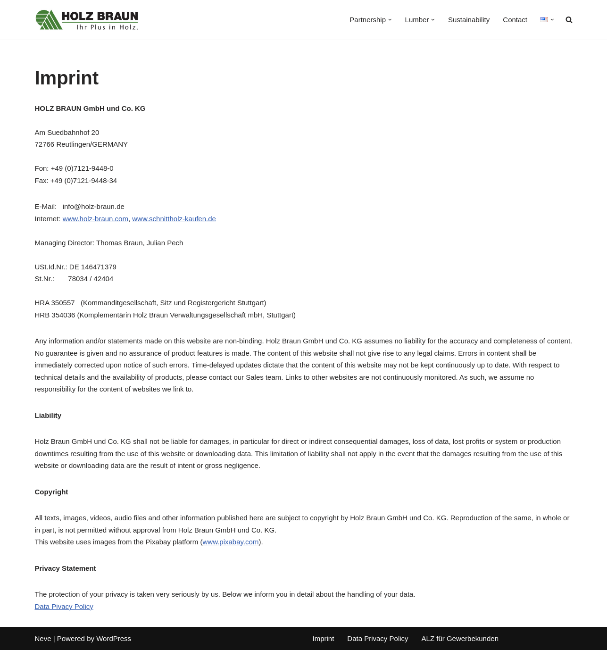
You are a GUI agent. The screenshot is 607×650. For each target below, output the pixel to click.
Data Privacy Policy (377, 638)
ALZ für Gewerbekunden (460, 638)
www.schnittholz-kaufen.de (174, 219)
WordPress (113, 638)
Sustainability (469, 20)
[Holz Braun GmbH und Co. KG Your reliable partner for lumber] (87, 19)
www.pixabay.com (230, 542)
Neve (43, 638)
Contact (515, 20)
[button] (390, 20)
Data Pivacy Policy (64, 606)
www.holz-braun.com (95, 219)
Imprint (323, 638)
